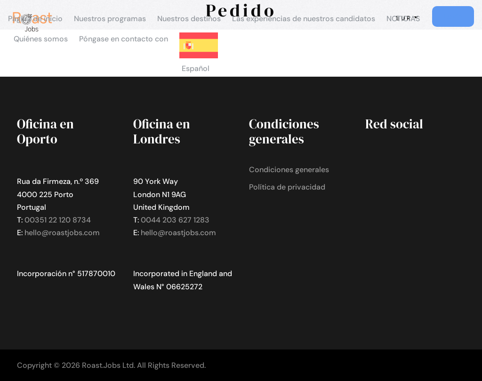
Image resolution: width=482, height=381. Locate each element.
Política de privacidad (287, 187)
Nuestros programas (110, 19)
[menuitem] (198, 57)
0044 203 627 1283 (175, 220)
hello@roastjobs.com (62, 233)
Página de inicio (35, 19)
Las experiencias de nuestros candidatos (303, 19)
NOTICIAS (403, 19)
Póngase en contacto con (123, 39)
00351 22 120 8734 (57, 220)
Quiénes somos (41, 39)
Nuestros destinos (189, 19)
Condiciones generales (289, 170)
